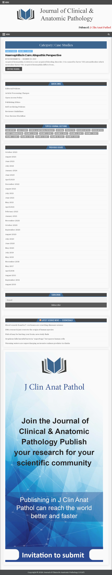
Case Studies (11, 51)
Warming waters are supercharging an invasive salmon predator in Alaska (37, 343)
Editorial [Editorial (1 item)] (59, 130)
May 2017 (9, 266)
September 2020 (12, 230)
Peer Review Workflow (15, 116)
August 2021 (10, 189)
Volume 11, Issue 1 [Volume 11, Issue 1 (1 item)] (72, 136)
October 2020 (11, 225)
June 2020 (10, 243)
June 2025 (9, 161)
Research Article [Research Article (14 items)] (83, 130)
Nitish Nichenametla (12, 59)
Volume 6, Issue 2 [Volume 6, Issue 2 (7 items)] (76, 133)
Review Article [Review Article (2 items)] (97, 130)
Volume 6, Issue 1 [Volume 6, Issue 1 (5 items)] (61, 133)
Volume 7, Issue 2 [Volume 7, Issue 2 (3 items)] (12, 136)
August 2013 (10, 284)
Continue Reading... (14, 69)
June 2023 (9, 175)
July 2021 (9, 193)
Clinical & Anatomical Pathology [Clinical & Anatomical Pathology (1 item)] (42, 130)
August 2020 (10, 234)
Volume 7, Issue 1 (25, 51)
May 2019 (9, 257)
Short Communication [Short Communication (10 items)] (14, 133)
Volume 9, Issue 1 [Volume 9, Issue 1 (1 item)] (42, 136)
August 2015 (10, 275)
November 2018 (12, 262)
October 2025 (11, 152)
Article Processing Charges (17, 93)
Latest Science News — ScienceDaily (57, 320)
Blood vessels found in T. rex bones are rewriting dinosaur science (34, 325)
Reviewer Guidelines (14, 111)
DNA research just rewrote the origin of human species (29, 330)
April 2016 (9, 271)
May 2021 (9, 202)
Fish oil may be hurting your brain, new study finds (27, 334)
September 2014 (12, 280)
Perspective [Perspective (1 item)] (70, 130)
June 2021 (9, 198)
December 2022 (12, 184)
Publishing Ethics (12, 102)
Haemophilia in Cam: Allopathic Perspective (33, 55)
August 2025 (10, 157)
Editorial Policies (12, 89)
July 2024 (9, 166)
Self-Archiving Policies (15, 107)
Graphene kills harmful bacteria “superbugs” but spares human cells (35, 339)
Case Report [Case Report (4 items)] (10, 130)
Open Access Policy (13, 98)
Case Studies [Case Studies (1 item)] (22, 130)
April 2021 (9, 207)
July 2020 (9, 239)
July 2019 (9, 253)
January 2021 (11, 216)
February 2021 (11, 212)
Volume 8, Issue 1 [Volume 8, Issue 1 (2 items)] (27, 136)
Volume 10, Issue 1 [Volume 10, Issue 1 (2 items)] (57, 136)
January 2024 (11, 171)
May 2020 (9, 248)
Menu (7, 2)
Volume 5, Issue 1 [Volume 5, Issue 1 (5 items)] (31, 133)
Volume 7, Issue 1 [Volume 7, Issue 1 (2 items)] (91, 133)
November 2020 (12, 221)
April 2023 (10, 180)
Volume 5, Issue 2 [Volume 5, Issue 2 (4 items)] (46, 133)
